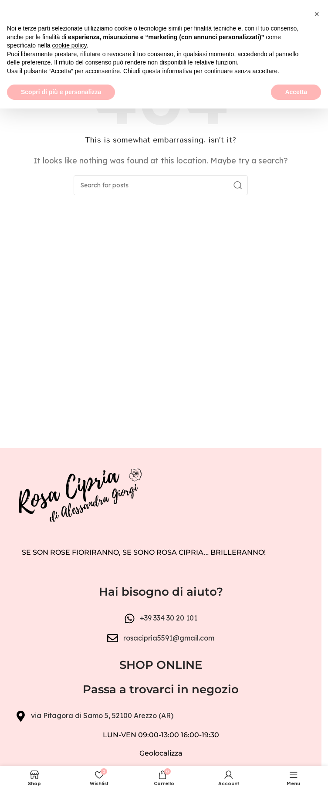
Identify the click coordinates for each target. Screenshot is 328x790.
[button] (317, 695)
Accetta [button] (296, 773)
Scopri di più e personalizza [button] (61, 773)
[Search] (161, 185)
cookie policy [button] (69, 726)
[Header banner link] (160, 13)
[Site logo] (160, 38)
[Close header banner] (310, 13)
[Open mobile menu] (11, 39)
